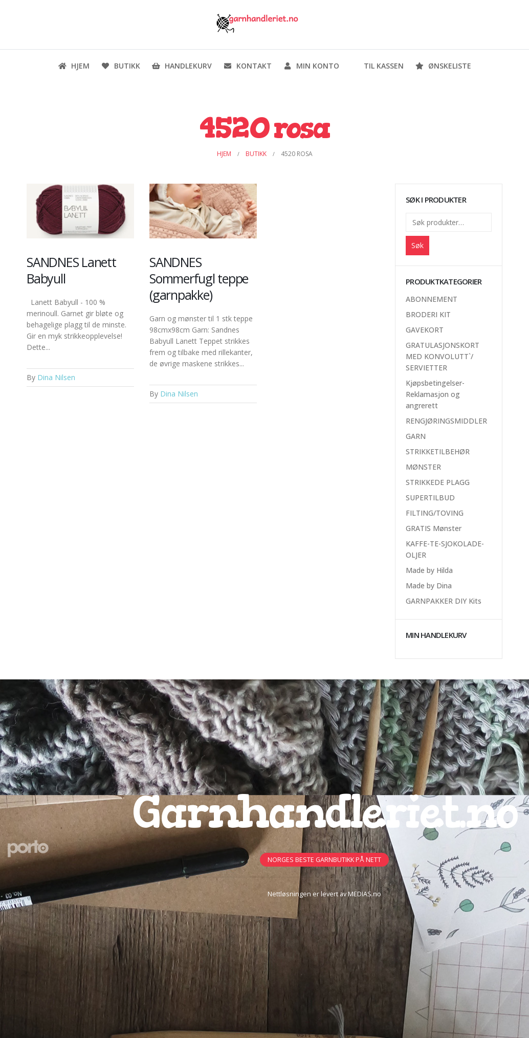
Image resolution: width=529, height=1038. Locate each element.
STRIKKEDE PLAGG (438, 482)
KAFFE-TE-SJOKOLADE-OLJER (445, 549)
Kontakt (247, 66)
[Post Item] (80, 211)
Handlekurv (181, 66)
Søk (417, 245)
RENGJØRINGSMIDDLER (446, 421)
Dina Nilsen (56, 377)
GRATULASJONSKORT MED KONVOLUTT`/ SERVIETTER (442, 356)
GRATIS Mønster (433, 528)
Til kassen (377, 66)
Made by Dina (429, 585)
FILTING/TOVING (435, 513)
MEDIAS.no (364, 894)
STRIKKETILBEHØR (438, 451)
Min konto (311, 66)
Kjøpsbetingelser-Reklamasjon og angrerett (435, 394)
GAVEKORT (425, 330)
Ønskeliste (443, 66)
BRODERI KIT (428, 314)
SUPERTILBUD (430, 497)
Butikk (120, 66)
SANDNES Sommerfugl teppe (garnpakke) (198, 278)
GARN (416, 436)
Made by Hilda (429, 570)
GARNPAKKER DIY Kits (443, 601)
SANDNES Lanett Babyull (71, 270)
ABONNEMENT (431, 299)
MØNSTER (423, 467)
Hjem (74, 66)
